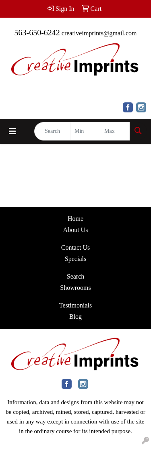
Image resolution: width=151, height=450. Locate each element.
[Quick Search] (52, 131)
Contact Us (75, 247)
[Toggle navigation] (12, 131)
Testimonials (75, 305)
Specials (75, 258)
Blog (75, 316)
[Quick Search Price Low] (85, 131)
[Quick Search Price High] (115, 131)
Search (76, 276)
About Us (75, 229)
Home (75, 218)
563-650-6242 (37, 32)
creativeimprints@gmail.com (99, 33)
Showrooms (75, 287)
